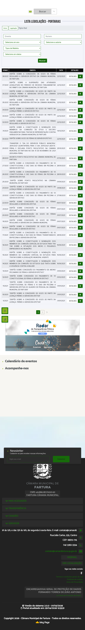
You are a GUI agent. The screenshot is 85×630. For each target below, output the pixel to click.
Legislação (13, 28)
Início (5, 28)
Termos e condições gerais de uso (69, 577)
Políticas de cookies (75, 579)
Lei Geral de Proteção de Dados (68, 595)
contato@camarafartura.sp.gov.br (61, 551)
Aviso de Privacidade (75, 582)
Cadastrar (61, 459)
